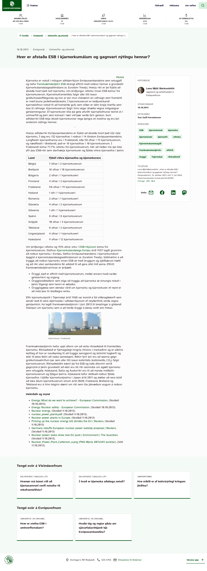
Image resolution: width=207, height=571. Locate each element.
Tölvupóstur (129, 560)
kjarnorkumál (156, 130)
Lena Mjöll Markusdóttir (160, 88)
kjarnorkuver (145, 137)
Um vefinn (190, 5)
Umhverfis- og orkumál (61, 49)
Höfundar (174, 5)
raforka (177, 137)
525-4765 (106, 560)
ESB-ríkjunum (87, 247)
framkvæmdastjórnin (150, 150)
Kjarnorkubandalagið (150, 143)
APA (148, 181)
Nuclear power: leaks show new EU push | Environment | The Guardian (75, 435)
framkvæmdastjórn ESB (51, 84)
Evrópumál (38, 49)
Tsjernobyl (157, 156)
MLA (153, 181)
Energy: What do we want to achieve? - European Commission (70, 400)
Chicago (141, 181)
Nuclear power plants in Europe (51, 417)
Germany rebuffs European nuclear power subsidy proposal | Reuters (74, 428)
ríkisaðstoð (174, 156)
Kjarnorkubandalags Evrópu (74, 250)
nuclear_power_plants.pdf (47, 414)
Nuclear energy (41, 410)
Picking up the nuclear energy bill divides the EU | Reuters (67, 421)
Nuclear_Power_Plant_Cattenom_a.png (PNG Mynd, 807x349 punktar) (74, 442)
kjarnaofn (163, 137)
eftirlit (170, 150)
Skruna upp (195, 560)
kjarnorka (173, 130)
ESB (141, 130)
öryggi (142, 156)
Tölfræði (159, 5)
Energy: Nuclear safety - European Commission (60, 407)
